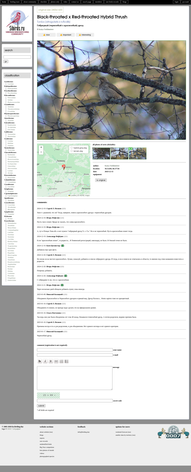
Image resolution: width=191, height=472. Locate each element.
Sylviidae (11, 250)
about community (29, 2)
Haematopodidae (13, 161)
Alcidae (10, 173)
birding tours (15, 2)
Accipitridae (12, 127)
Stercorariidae (12, 168)
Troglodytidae (12, 246)
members (98, 2)
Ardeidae (11, 107)
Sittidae (10, 271)
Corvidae (11, 239)
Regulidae (11, 253)
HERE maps (85, 195)
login (177, 2)
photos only (55, 2)
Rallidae (10, 143)
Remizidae (11, 266)
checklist (43, 2)
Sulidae (10, 100)
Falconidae (11, 129)
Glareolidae (11, 166)
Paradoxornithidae (14, 262)
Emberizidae (12, 280)
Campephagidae (13, 230)
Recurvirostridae (13, 159)
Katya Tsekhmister (46, 29)
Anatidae (11, 120)
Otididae (10, 145)
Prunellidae (11, 248)
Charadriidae (12, 157)
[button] (64, 167)
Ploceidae (11, 276)
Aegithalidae (12, 264)
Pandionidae (12, 125)
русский (185, 2)
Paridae (10, 269)
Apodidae (11, 200)
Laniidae (10, 232)
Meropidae (11, 209)
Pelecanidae (12, 97)
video (65, 2)
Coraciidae (11, 205)
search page (87, 2)
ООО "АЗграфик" (14, 433)
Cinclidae (11, 244)
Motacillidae (12, 228)
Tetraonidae (12, 134)
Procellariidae (12, 93)
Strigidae (11, 191)
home (4, 2)
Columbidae (12, 182)
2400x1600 (50, 9)
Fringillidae (11, 278)
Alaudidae (11, 225)
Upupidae (11, 214)
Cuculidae (11, 187)
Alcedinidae (12, 207)
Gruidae (10, 141)
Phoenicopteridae (13, 116)
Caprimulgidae (13, 196)
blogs (125, 2)
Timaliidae (11, 260)
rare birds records (112, 2)
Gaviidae (11, 84)
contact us (75, 2)
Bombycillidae (13, 241)
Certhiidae (11, 273)
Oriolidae (11, 234)
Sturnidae (11, 237)
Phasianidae (12, 136)
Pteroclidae (11, 177)
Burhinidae (11, 155)
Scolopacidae (12, 164)
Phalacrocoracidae (14, 102)
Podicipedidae (12, 88)
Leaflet (72, 195)
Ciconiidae (11, 111)
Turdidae (11, 257)
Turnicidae (11, 150)
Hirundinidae (12, 223)
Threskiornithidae (13, 109)
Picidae (10, 218)
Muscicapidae (12, 255)
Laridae (10, 171)
